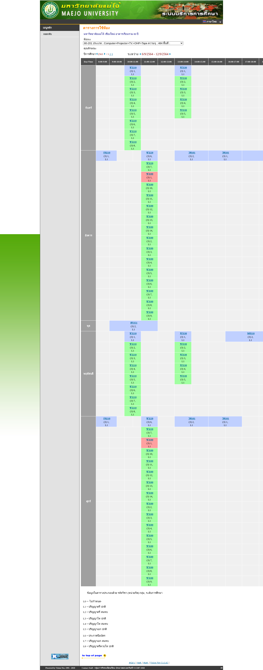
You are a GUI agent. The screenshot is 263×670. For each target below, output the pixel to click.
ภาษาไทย (210, 21)
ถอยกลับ (47, 34)
